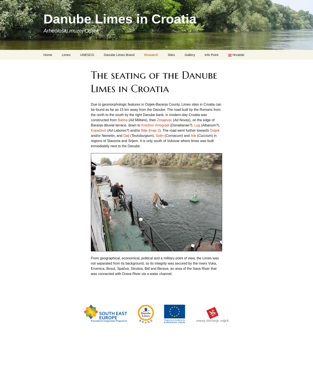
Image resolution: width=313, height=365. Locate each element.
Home (47, 55)
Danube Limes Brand (119, 55)
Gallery (190, 55)
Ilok (193, 135)
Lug (197, 125)
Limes (66, 55)
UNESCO (87, 55)
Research (151, 55)
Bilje (144, 130)
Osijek (215, 130)
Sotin (159, 135)
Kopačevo (98, 130)
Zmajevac (164, 120)
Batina (123, 120)
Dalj (126, 135)
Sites (171, 55)
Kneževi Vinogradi (155, 125)
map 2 (154, 130)
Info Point (211, 55)
